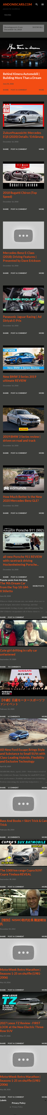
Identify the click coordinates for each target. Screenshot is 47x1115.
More (41, 90)
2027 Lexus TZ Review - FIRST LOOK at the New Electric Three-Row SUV (22, 1027)
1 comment (13, 788)
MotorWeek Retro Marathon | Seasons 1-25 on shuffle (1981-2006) (20, 973)
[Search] (36, 4)
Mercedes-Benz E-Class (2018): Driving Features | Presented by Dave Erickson (21, 256)
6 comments (14, 716)
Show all (38, 27)
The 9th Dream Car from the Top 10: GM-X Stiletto (14, 587)
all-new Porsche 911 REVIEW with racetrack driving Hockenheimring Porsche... (22, 560)
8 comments (14, 837)
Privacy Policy (17, 1107)
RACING (7, 15)
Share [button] (6, 90)
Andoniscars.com (17, 4)
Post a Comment (19, 90)
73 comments (14, 667)
